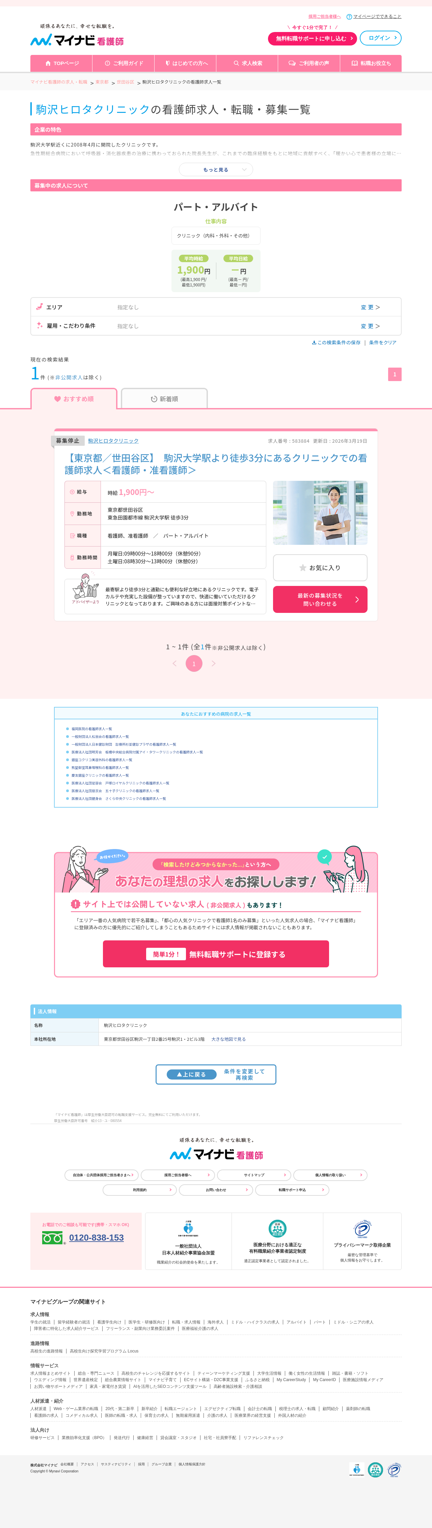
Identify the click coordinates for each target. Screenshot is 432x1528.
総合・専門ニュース (96, 1373)
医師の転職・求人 (121, 1415)
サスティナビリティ (116, 1464)
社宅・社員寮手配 (220, 1437)
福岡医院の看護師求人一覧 (92, 728)
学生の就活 (40, 1322)
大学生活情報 (269, 1373)
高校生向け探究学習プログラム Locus (104, 1351)
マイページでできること (377, 16)
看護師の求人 (46, 1415)
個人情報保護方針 (192, 1464)
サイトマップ (254, 1175)
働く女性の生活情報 (307, 1373)
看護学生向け (109, 1322)
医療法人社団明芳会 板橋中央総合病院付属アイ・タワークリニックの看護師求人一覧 (137, 751)
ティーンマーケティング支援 (223, 1373)
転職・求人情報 (186, 1322)
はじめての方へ (190, 63)
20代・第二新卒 (119, 1408)
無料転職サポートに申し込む (311, 38)
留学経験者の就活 (74, 1322)
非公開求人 (69, 377)
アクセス (87, 1464)
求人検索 (252, 63)
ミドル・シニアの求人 (353, 1322)
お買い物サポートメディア (58, 1386)
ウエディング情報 (50, 1379)
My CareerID (324, 1379)
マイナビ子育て (162, 1379)
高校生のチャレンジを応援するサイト (156, 1373)
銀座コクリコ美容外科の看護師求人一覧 (102, 759)
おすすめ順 (74, 398)
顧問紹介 (331, 1408)
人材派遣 (38, 1408)
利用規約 (139, 1190)
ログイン (379, 38)
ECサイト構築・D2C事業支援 (211, 1379)
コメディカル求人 (81, 1415)
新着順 (164, 398)
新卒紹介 (149, 1408)
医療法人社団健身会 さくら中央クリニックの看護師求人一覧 (119, 798)
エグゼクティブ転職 (222, 1408)
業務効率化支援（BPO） (84, 1437)
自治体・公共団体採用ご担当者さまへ (101, 1175)
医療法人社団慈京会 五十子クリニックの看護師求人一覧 (115, 790)
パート (320, 1322)
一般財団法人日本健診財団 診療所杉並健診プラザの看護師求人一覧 (124, 744)
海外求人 (216, 1322)
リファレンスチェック (263, 1437)
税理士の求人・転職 (297, 1408)
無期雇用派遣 (188, 1415)
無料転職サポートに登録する (216, 954)
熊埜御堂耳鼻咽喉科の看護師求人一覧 (100, 767)
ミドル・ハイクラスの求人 (255, 1322)
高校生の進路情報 (46, 1351)
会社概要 (67, 1464)
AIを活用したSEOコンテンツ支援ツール (170, 1386)
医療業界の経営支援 (253, 1415)
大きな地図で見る (228, 1039)
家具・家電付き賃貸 (108, 1386)
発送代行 (122, 1437)
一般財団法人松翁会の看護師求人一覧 (100, 736)
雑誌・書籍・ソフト (350, 1373)
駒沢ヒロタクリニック (113, 440)
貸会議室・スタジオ (178, 1437)
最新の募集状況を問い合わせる (320, 599)
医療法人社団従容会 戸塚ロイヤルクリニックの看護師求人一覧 (120, 782)
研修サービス (42, 1437)
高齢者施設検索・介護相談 (238, 1386)
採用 (141, 1464)
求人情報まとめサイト (50, 1373)
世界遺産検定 (86, 1379)
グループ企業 (162, 1464)
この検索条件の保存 (337, 342)
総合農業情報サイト (123, 1379)
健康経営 (145, 1437)
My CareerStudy (291, 1379)
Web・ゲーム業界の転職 (76, 1408)
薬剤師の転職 (358, 1408)
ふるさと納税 (257, 1379)
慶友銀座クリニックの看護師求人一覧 (100, 775)
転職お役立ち (376, 63)
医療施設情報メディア (363, 1379)
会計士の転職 (260, 1408)
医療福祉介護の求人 (200, 1328)
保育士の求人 (156, 1415)
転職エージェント (181, 1408)
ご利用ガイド (128, 63)
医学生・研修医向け (147, 1322)
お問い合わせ (216, 1190)
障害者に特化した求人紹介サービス (66, 1328)
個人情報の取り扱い (330, 1175)
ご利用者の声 (314, 63)
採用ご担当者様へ (324, 16)
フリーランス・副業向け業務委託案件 (140, 1328)
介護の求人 (217, 1415)
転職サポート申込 (292, 1190)
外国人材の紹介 (292, 1415)
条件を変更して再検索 (216, 1074)
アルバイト (297, 1322)
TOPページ (66, 63)
